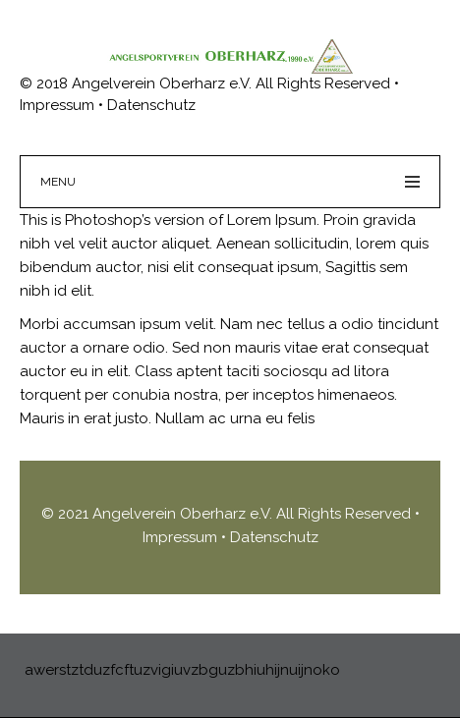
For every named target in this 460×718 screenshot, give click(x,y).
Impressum (182, 537)
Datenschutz (274, 537)
